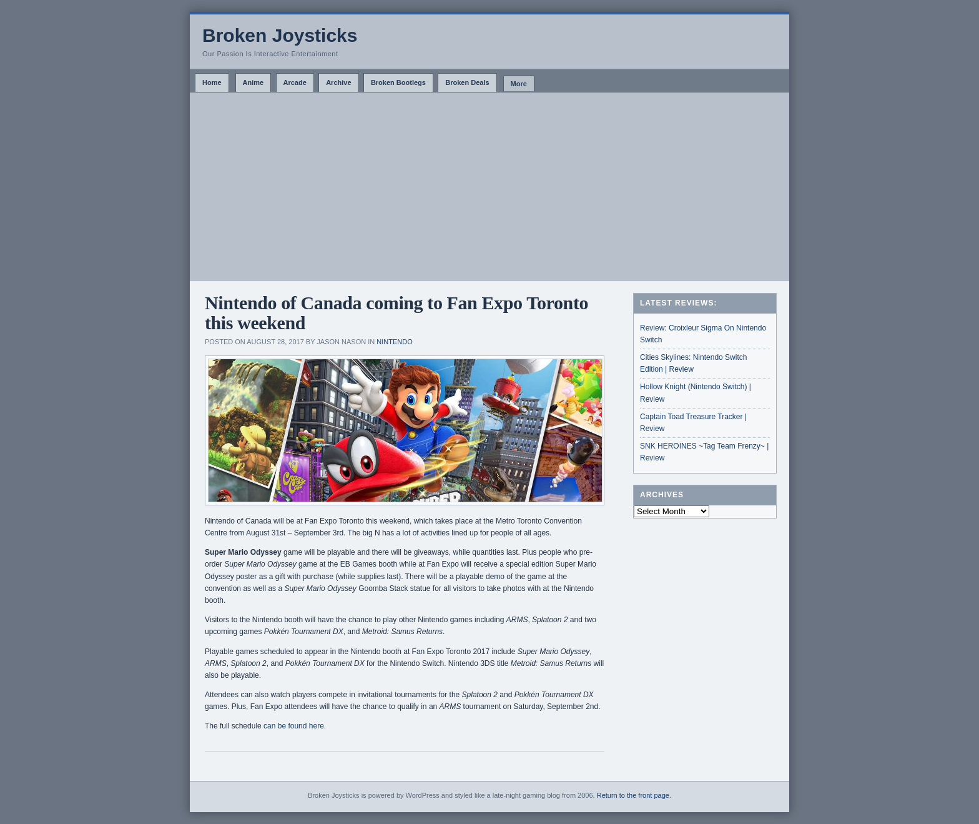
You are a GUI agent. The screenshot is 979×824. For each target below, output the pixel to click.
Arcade (295, 82)
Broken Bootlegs (398, 82)
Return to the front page (633, 795)
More (519, 83)
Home (212, 82)
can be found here (293, 726)
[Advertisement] (489, 186)
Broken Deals (467, 82)
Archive (338, 82)
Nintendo (394, 341)
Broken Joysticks (279, 35)
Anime (253, 82)
